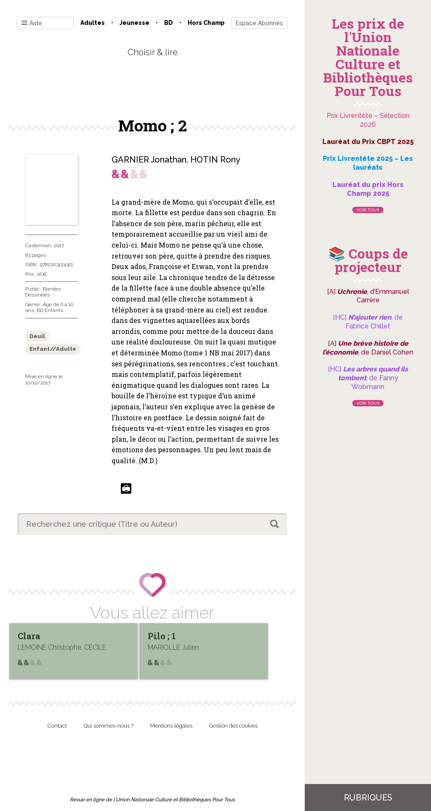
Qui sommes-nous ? (108, 726)
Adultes (92, 22)
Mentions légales (171, 726)
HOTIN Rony (215, 160)
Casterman (38, 245)
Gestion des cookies (233, 726)
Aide (31, 23)
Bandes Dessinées (43, 292)
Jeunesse (134, 22)
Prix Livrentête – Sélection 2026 (368, 120)
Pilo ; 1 (163, 635)
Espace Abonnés (259, 23)
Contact (57, 726)
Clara (29, 635)
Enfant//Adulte (52, 349)
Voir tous (368, 210)
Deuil (37, 336)
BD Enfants (50, 310)
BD (168, 22)
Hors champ (206, 22)
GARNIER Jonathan (149, 160)
